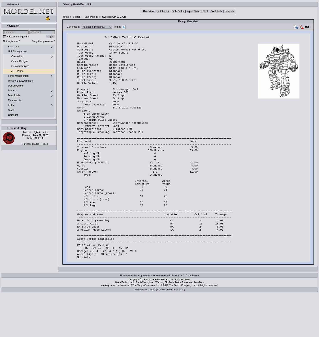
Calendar (11, 115)
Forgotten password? (43, 41)
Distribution (163, 11)
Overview (148, 11)
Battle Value (178, 11)
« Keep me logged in (18, 36)
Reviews (229, 11)
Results (44, 144)
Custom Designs (17, 66)
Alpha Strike (193, 11)
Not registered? (11, 41)
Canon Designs (16, 61)
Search (77, 16)
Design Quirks (14, 86)
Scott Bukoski (161, 324)
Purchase (26, 144)
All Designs (14, 71)
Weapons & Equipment (19, 81)
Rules (36, 144)
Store (9, 110)
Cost (205, 11)
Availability (216, 11)
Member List (13, 100)
